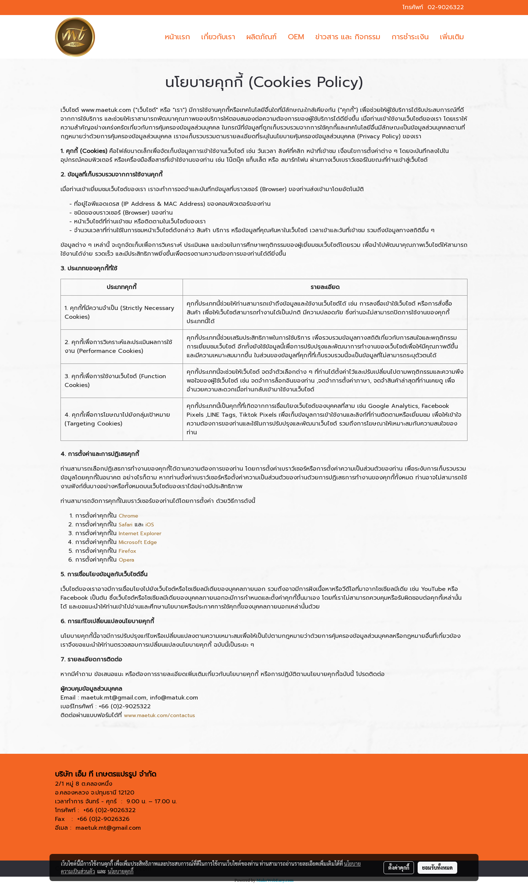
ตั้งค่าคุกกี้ (398, 867)
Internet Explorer (140, 533)
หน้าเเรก (177, 36)
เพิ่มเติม (452, 36)
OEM (296, 36)
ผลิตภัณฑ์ (261, 36)
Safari (125, 525)
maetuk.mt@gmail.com (108, 827)
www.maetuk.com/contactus (159, 715)
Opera (126, 560)
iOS (150, 525)
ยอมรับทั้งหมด (437, 867)
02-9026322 (446, 7)
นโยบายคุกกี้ (120, 871)
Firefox (127, 551)
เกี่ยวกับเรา (218, 36)
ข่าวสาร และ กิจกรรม (347, 36)
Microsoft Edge (138, 542)
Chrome (128, 516)
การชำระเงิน (410, 36)
